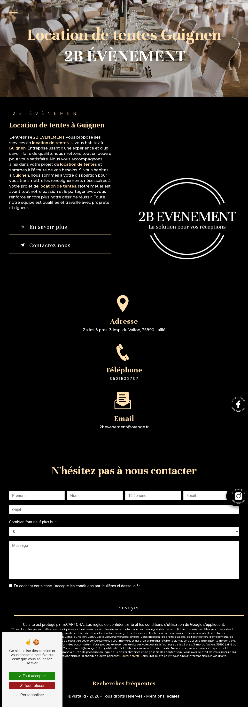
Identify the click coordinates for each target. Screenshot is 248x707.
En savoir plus (42, 227)
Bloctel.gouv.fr (129, 656)
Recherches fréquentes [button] (124, 683)
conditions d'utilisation (164, 624)
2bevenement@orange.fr (124, 422)
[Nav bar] (29, 12)
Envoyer (129, 607)
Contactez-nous (44, 245)
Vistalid (78, 696)
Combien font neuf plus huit (33, 522)
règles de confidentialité (113, 624)
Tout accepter (32, 676)
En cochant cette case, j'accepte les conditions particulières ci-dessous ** (77, 586)
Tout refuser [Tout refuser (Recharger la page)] (32, 685)
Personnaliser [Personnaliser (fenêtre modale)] (32, 695)
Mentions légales (163, 696)
